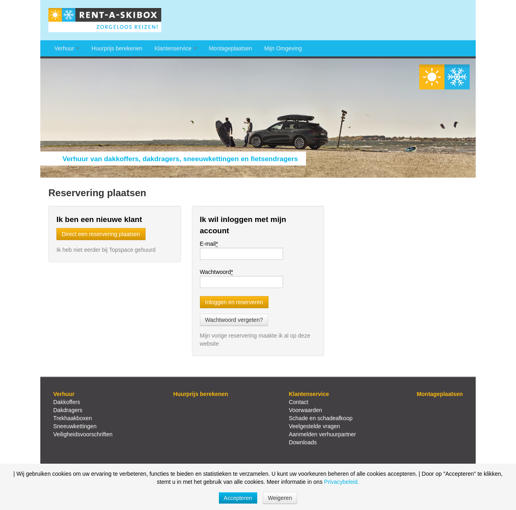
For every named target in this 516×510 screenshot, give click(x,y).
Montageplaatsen (230, 48)
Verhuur (66, 48)
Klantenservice (175, 48)
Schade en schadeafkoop (320, 418)
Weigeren (280, 498)
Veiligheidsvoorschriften (82, 434)
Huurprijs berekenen (117, 48)
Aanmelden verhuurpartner (322, 434)
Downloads (302, 442)
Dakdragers (67, 410)
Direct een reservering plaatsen (101, 234)
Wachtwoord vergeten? (234, 320)
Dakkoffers (66, 402)
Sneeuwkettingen (74, 426)
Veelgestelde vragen (314, 426)
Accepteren (238, 498)
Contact (298, 402)
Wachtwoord (216, 272)
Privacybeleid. (341, 482)
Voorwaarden (305, 410)
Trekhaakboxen (72, 418)
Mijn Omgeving (283, 48)
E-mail (209, 243)
